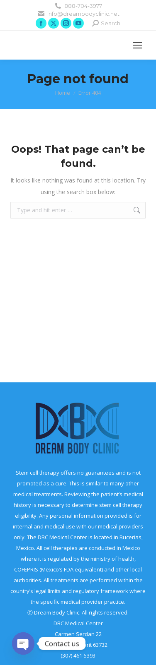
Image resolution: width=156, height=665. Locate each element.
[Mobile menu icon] (137, 45)
